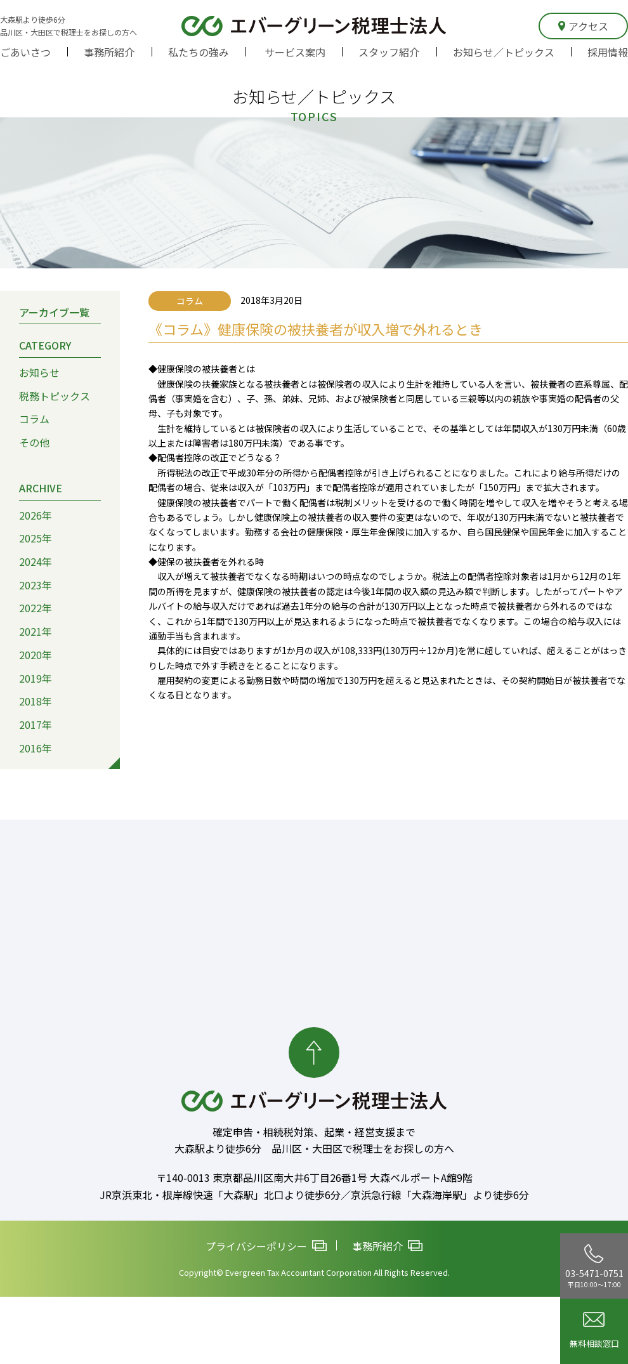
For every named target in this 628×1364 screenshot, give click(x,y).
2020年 (35, 654)
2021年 (35, 631)
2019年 (35, 678)
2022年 (35, 608)
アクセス (583, 26)
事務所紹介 (109, 52)
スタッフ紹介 (388, 52)
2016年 (35, 748)
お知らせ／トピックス (503, 52)
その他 (34, 442)
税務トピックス (54, 395)
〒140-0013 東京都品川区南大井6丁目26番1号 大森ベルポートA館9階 (314, 1177)
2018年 (35, 701)
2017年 (35, 724)
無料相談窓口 (594, 1330)
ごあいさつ (25, 52)
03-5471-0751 (594, 1266)
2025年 (35, 538)
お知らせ (39, 372)
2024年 (35, 561)
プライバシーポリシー (266, 1246)
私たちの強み (198, 52)
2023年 (35, 585)
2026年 (35, 515)
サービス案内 (295, 52)
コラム (34, 419)
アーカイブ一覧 (54, 312)
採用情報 (607, 52)
